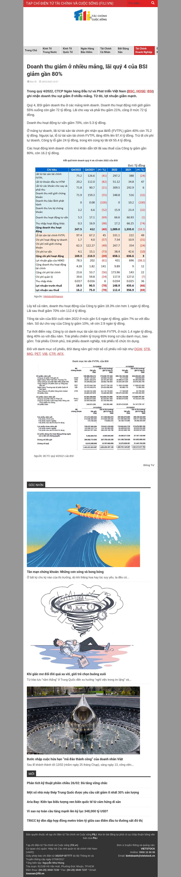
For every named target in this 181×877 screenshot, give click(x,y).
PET (37, 354)
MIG (30, 354)
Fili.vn (74, 845)
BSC (131, 91)
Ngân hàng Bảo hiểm (87, 50)
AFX (60, 354)
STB (147, 349)
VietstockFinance (53, 296)
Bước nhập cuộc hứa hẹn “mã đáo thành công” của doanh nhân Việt (75, 759)
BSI (150, 91)
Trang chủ (31, 50)
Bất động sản (123, 50)
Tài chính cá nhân (105, 50)
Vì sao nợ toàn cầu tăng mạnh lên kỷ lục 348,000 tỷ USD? (67, 811)
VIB (44, 354)
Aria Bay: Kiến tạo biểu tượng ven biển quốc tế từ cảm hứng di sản (74, 802)
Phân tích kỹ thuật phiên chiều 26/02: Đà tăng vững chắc (67, 783)
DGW (138, 349)
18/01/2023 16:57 (48, 81)
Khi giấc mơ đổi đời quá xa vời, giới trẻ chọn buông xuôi (66, 674)
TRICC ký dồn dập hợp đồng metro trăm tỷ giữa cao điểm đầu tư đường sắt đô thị (84, 820)
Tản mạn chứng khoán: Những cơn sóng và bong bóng (65, 572)
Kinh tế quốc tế (68, 50)
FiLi (94, 834)
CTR (52, 354)
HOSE (140, 91)
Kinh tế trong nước (50, 50)
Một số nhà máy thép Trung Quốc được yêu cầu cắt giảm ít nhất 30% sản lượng (83, 792)
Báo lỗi (31, 81)
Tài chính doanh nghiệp (143, 50)
